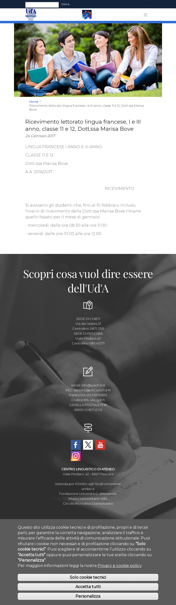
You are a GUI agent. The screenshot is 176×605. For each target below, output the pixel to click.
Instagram (76, 456)
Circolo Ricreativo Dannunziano (88, 503)
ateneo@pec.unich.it (92, 390)
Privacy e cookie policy (120, 570)
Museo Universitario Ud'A (88, 498)
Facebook (76, 444)
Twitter (88, 444)
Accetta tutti (88, 592)
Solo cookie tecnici (88, 582)
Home (33, 102)
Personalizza (87, 601)
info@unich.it (93, 385)
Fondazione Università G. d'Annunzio (88, 494)
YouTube (100, 444)
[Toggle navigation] (146, 4)
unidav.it (88, 489)
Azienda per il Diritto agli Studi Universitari (88, 484)
